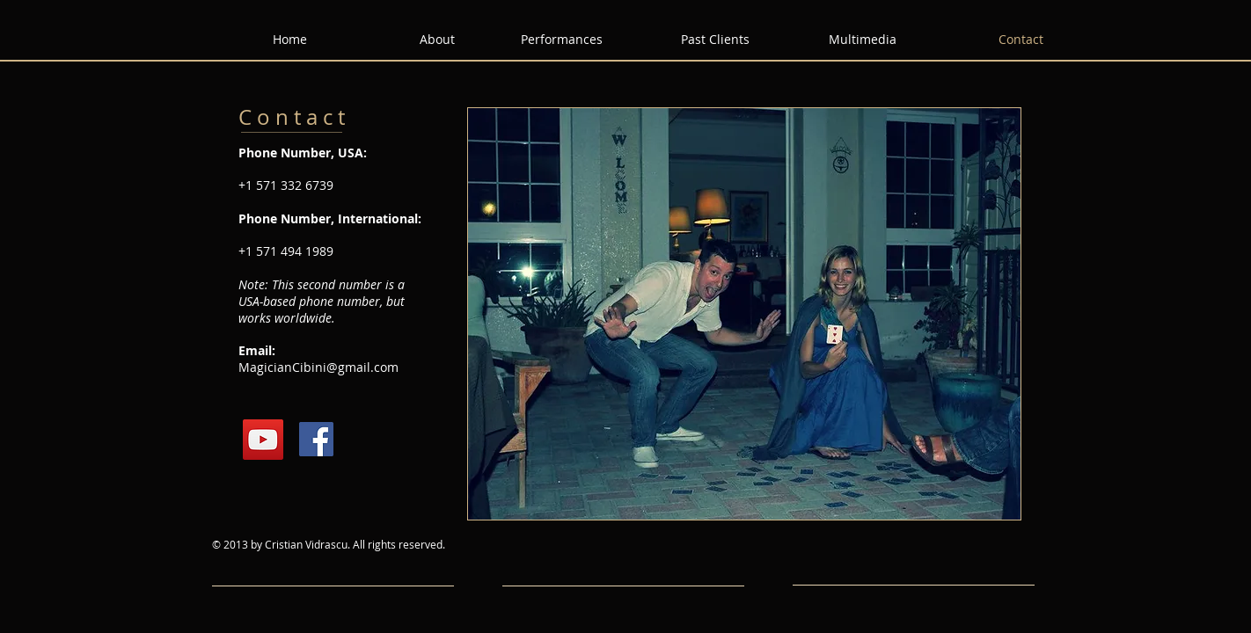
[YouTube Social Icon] (263, 439)
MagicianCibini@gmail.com (318, 367)
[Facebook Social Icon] (316, 439)
